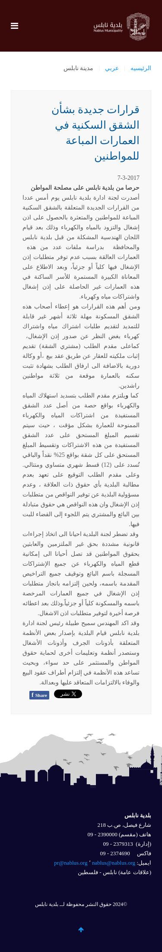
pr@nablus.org (70, 863)
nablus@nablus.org (113, 863)
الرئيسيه (140, 68)
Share (39, 695)
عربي (112, 68)
